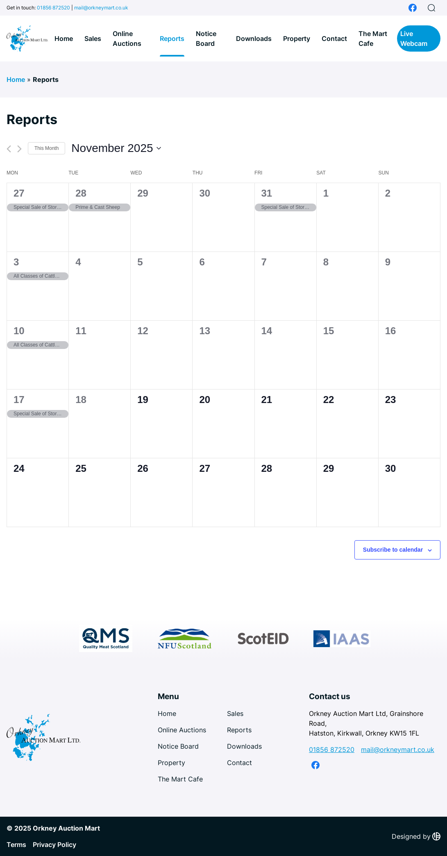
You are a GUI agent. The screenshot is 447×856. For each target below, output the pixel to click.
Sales (92, 38)
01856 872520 (53, 8)
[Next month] (19, 149)
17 (19, 399)
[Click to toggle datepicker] (116, 148)
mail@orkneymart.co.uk (101, 8)
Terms (16, 844)
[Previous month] (9, 149)
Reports (172, 38)
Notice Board (206, 38)
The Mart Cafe (373, 38)
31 (266, 193)
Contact (334, 38)
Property (296, 38)
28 (80, 193)
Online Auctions (127, 38)
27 (19, 193)
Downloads (254, 38)
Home (63, 38)
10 (19, 330)
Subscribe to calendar (393, 549)
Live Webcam (413, 38)
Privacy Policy (54, 844)
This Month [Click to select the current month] (46, 148)
